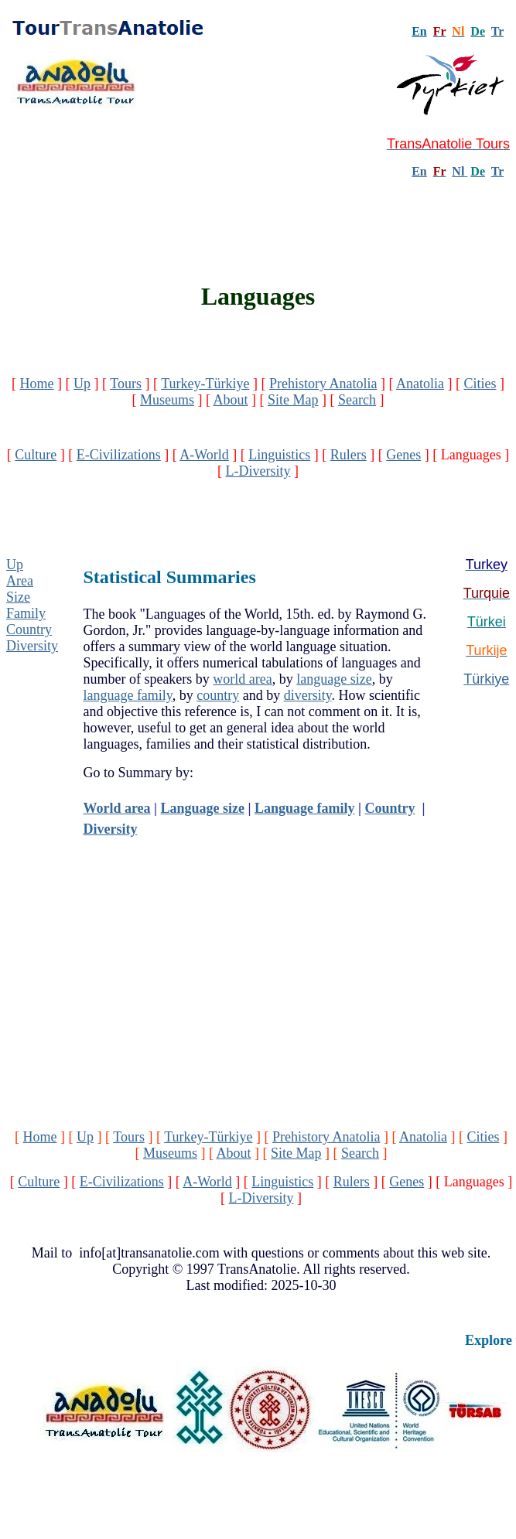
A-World (204, 454)
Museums (167, 400)
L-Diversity (258, 471)
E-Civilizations (119, 454)
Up (82, 383)
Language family (305, 808)
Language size (203, 808)
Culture (35, 454)
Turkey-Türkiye (205, 383)
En (419, 171)
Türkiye (486, 679)
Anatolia (420, 383)
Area (19, 581)
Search (357, 400)
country (217, 695)
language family (127, 695)
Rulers (348, 454)
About (231, 400)
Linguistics (279, 454)
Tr (497, 31)
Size (18, 597)
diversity (308, 695)
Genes (403, 454)
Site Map (293, 400)
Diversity (32, 645)
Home (37, 383)
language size (333, 679)
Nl (458, 171)
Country (29, 629)
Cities (479, 383)
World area (116, 808)
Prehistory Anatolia (323, 383)
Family (26, 613)
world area (242, 679)
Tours (126, 383)
